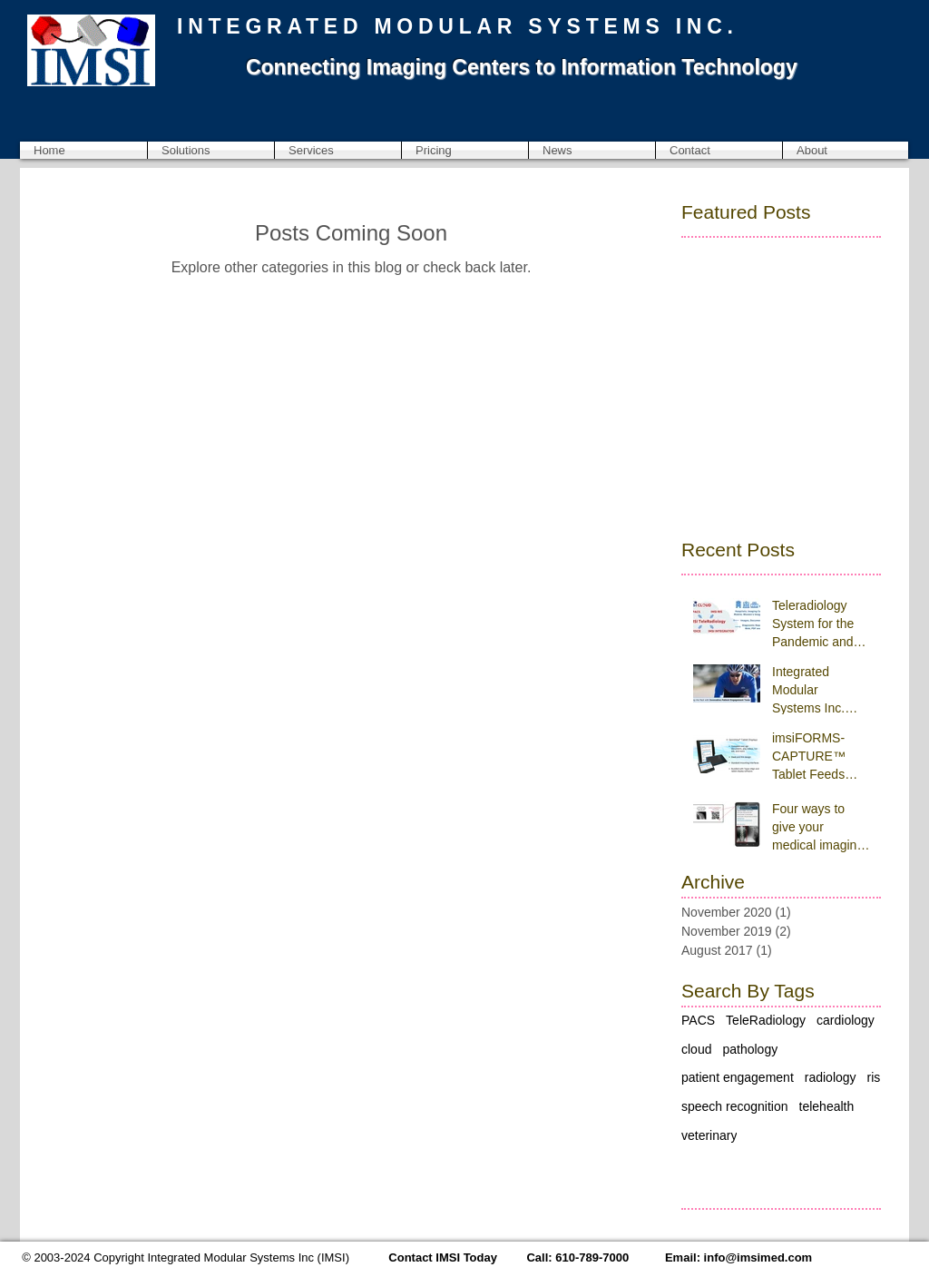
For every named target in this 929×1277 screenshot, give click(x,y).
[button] (211, 150)
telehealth (827, 1106)
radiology (830, 1077)
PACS (698, 1020)
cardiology (846, 1020)
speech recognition (734, 1106)
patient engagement (737, 1077)
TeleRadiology (766, 1020)
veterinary (709, 1135)
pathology (749, 1049)
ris (874, 1077)
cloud (696, 1049)
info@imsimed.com (758, 1257)
